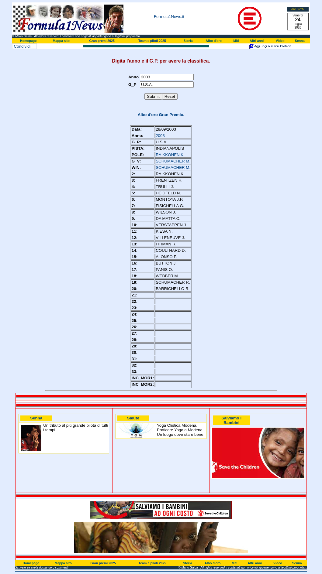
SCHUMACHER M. (173, 161)
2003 (160, 135)
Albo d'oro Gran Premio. (161, 114)
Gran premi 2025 (102, 41)
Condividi (22, 46)
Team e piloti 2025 (152, 41)
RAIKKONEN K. (170, 154)
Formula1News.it (169, 16)
